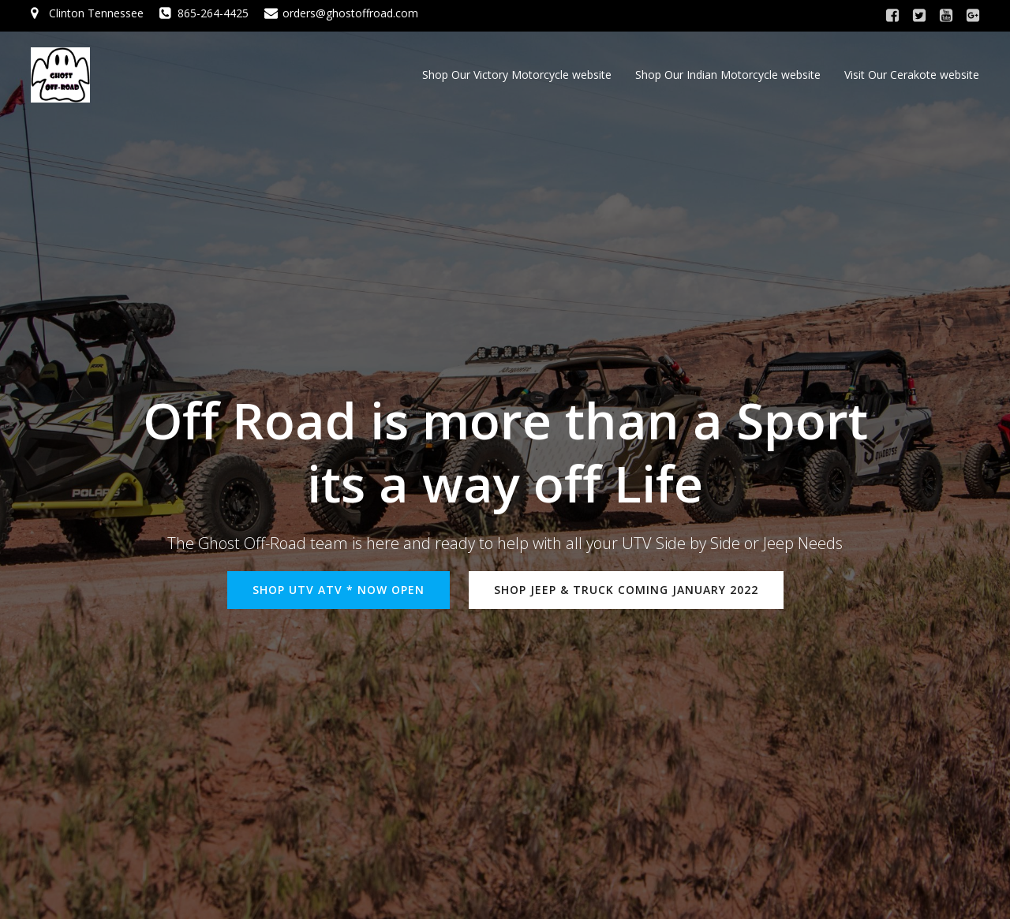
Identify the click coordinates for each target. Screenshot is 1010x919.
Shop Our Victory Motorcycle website (517, 74)
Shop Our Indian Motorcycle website (728, 74)
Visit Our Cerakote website (911, 74)
